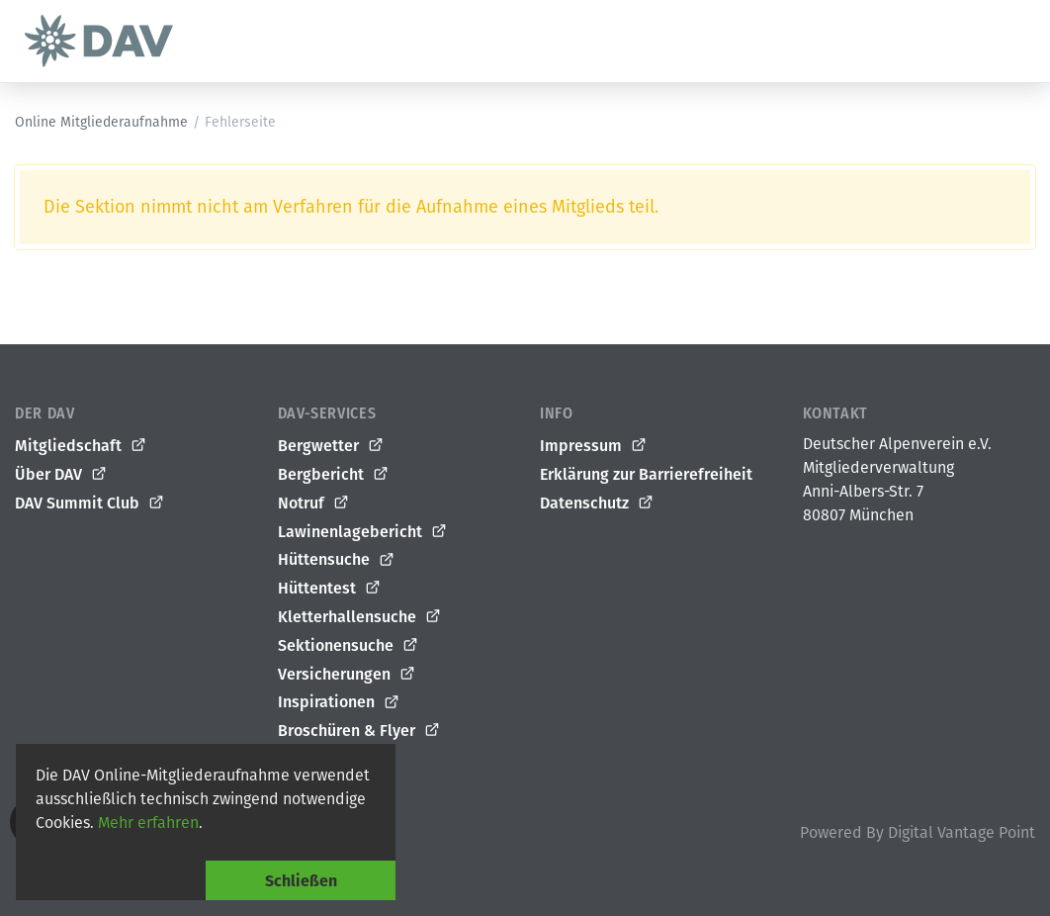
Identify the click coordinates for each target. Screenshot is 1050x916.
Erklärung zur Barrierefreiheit (646, 474)
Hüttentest (330, 588)
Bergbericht (334, 475)
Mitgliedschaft (81, 446)
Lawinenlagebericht (363, 532)
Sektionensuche (348, 646)
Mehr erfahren (148, 822)
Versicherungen (347, 675)
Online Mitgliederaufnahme (101, 122)
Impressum (594, 446)
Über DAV (61, 475)
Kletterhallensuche (360, 617)
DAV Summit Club (90, 503)
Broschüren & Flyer (359, 731)
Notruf (314, 503)
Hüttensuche (336, 560)
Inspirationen (339, 702)
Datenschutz (597, 503)
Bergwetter (331, 446)
